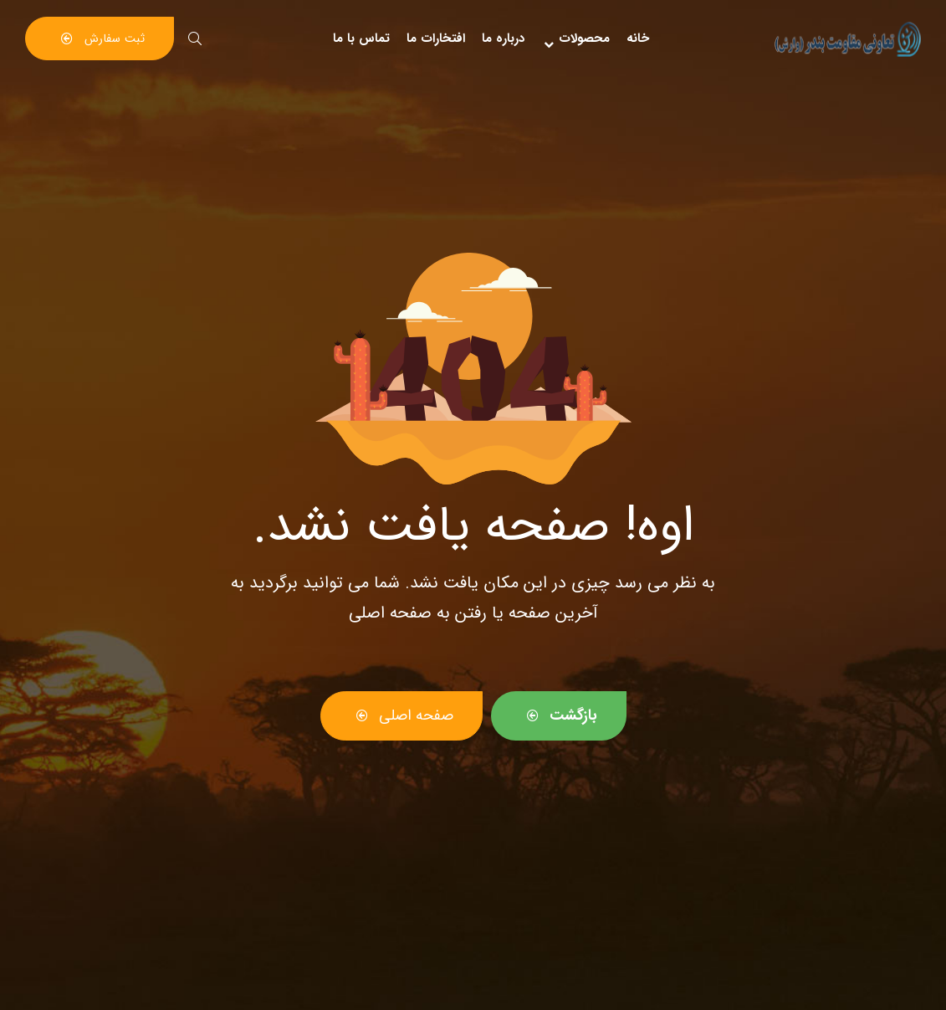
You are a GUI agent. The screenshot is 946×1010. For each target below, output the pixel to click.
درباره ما (503, 38)
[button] (99, 38)
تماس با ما (361, 38)
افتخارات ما (436, 38)
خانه (637, 38)
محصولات (575, 38)
